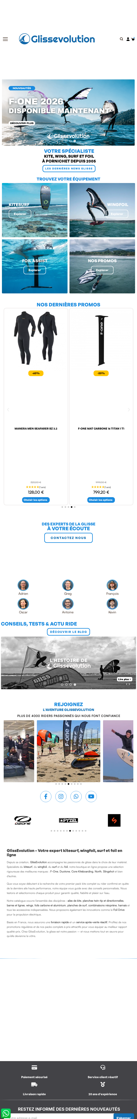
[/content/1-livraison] (34, 1067)
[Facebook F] (45, 796)
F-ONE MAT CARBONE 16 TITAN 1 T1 (101, 428)
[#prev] (11, 140)
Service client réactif (103, 1077)
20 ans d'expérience (102, 1094)
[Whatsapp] (76, 796)
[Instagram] (61, 796)
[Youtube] (91, 796)
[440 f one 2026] (68, 112)
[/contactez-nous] (102, 1067)
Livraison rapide (34, 1094)
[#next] (17, 140)
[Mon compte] (128, 39)
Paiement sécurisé (34, 1077)
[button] (122, 39)
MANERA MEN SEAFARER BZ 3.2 (36, 428)
